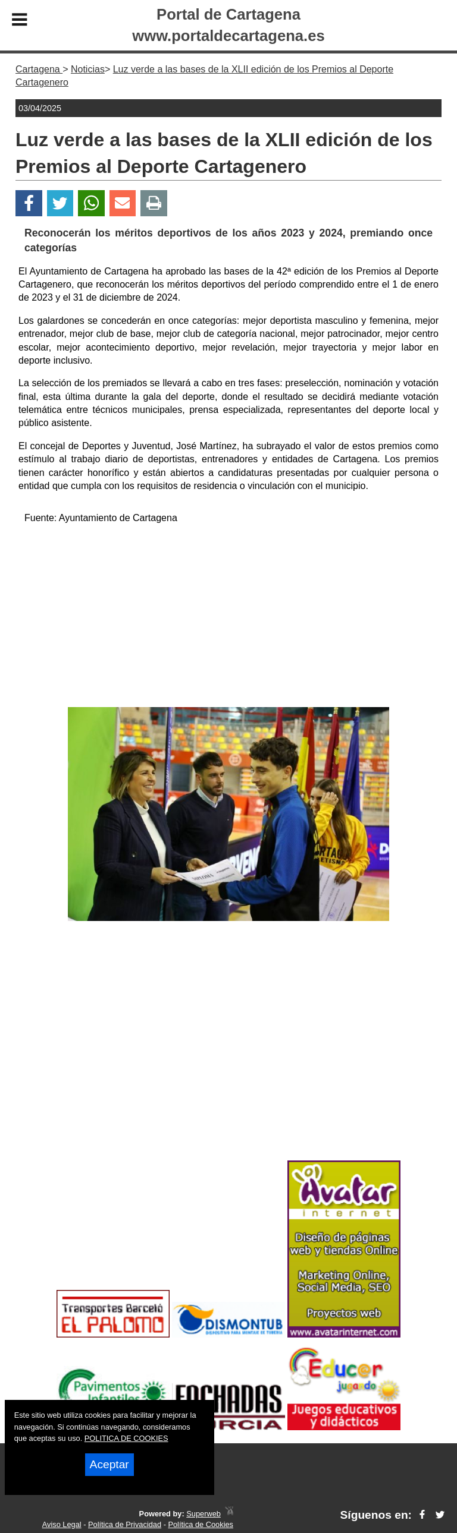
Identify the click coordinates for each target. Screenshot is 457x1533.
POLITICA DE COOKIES (126, 1438)
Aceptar (109, 1464)
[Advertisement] (228, 618)
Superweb (203, 1513)
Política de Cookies (200, 1524)
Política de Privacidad (124, 1524)
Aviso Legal (62, 1524)
